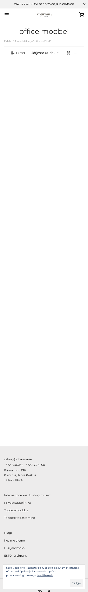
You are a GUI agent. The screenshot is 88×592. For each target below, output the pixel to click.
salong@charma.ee (18, 459)
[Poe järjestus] (45, 53)
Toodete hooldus (16, 510)
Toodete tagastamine (19, 518)
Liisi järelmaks (14, 548)
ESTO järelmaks (15, 555)
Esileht (8, 41)
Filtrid (18, 53)
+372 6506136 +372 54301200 (24, 465)
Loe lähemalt (45, 575)
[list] (75, 52)
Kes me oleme (14, 540)
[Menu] (6, 14)
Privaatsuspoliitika (17, 503)
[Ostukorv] (81, 14)
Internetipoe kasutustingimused (27, 495)
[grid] (68, 52)
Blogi (8, 533)
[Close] (84, 4)
